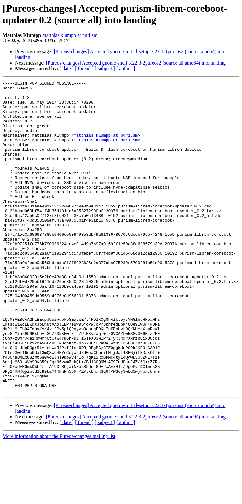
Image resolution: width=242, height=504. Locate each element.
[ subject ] (105, 68)
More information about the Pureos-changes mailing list (59, 498)
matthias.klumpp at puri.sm (69, 35)
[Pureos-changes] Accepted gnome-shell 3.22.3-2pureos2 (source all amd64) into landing (136, 62)
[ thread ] (84, 68)
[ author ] (125, 68)
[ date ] (67, 68)
